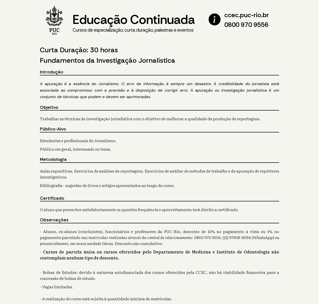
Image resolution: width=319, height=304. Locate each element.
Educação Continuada (134, 22)
